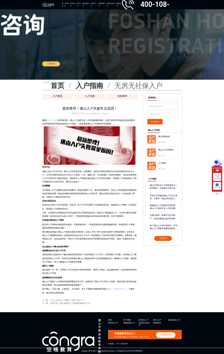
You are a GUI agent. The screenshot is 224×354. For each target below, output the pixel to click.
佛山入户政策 (52, 120)
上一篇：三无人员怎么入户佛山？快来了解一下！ (63, 300)
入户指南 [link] (89, 85)
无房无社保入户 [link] (138, 85)
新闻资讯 (157, 323)
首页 (62, 4)
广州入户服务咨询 (122, 344)
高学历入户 (73, 4)
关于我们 (66, 4)
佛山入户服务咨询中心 (117, 289)
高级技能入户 (102, 4)
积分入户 (79, 4)
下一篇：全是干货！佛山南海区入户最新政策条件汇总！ (66, 303)
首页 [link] (57, 85)
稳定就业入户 (86, 4)
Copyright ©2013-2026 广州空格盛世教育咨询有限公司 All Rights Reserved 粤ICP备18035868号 (112, 351)
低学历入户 (94, 4)
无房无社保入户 (111, 4)
